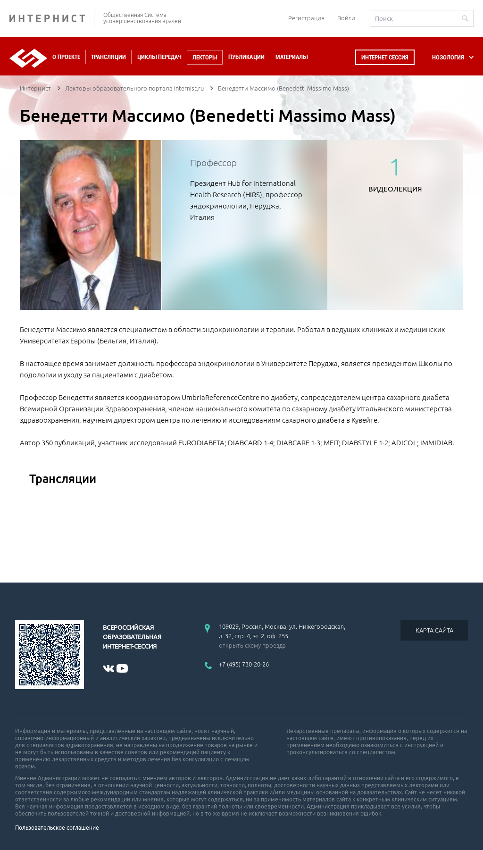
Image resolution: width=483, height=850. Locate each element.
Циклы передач (159, 56)
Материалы (291, 56)
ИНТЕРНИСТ (51, 18)
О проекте (66, 56)
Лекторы (204, 57)
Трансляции (108, 56)
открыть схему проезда (252, 645)
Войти (346, 18)
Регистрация (306, 18)
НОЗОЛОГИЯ (448, 57)
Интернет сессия (384, 57)
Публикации (246, 56)
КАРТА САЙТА (434, 630)
